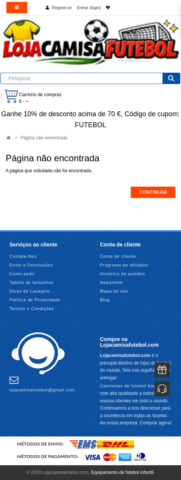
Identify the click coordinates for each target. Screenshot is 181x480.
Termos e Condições (31, 308)
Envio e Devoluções (31, 265)
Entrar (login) (89, 7)
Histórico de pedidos (122, 273)
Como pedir (22, 273)
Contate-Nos (23, 256)
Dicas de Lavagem (29, 291)
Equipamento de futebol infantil (122, 472)
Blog (105, 300)
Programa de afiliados (124, 265)
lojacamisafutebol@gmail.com (42, 384)
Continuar (153, 192)
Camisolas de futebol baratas (132, 385)
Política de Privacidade (34, 300)
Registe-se (62, 7)
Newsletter (112, 282)
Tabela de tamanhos (31, 282)
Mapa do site (114, 291)
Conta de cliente (118, 256)
